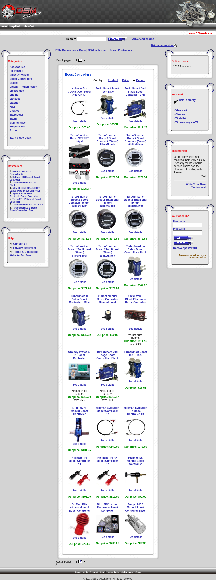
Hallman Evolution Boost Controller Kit (107, 411)
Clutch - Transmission (23, 86)
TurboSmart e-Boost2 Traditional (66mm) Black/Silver (135, 201)
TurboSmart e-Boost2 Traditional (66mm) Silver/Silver (79, 251)
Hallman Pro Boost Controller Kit (21, 172)
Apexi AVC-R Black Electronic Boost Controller (24, 195)
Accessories (17, 66)
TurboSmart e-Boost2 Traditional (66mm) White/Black (107, 251)
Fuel (12, 106)
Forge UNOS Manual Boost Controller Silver (135, 507)
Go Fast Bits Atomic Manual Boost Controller (79, 507)
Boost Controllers (21, 78)
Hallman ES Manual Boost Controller (135, 461)
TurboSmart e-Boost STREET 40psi (79, 138)
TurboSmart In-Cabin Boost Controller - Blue (79, 299)
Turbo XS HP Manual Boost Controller (79, 411)
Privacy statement (24, 247)
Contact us (20, 243)
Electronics (17, 90)
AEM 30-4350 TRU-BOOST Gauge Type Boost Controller (25, 189)
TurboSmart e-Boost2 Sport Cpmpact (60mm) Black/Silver (79, 201)
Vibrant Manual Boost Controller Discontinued (107, 299)
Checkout (181, 114)
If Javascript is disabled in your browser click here (191, 256)
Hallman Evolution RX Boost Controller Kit (135, 411)
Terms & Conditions (25, 251)
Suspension (17, 126)
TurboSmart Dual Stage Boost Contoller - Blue (135, 91)
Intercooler (16, 114)
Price (125, 80)
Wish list (180, 118)
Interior (14, 118)
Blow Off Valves (19, 74)
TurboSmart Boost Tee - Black (135, 353)
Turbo (13, 130)
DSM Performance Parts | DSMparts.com (81, 50)
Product (113, 80)
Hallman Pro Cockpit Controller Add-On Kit (79, 91)
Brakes (14, 82)
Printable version (162, 45)
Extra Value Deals (21, 137)
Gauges (14, 110)
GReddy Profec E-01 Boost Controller (79, 355)
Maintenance (18, 122)
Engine (14, 94)
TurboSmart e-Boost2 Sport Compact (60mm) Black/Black (107, 140)
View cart (181, 110)
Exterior (14, 102)
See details (79, 121)
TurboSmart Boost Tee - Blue (27, 204)
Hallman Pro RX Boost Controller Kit (107, 461)
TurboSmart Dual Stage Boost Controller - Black (23, 209)
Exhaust (15, 98)
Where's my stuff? (186, 122)
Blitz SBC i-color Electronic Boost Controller (107, 507)
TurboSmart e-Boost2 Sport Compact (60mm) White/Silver (135, 140)
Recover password (185, 248)
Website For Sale (20, 255)
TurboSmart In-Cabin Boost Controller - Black (135, 249)
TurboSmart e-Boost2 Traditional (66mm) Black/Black (107, 201)
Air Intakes (16, 70)
